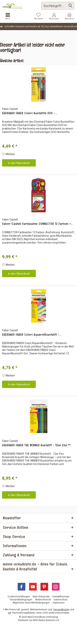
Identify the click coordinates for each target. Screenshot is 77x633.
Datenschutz (60, 599)
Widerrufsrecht (43, 599)
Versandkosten (61, 609)
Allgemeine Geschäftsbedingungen (31, 602)
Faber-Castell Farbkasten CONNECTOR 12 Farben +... (37, 224)
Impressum (59, 602)
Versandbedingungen (21, 599)
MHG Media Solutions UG (46, 620)
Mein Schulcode (41, 596)
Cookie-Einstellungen (19, 596)
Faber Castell (10, 108)
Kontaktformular (60, 596)
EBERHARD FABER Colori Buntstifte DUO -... (29, 113)
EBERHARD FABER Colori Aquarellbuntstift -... (31, 335)
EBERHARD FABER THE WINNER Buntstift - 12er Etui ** (36, 445)
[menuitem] (69, 16)
